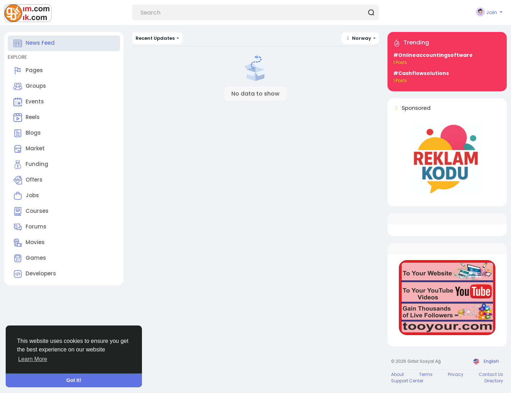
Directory (493, 381)
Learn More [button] (32, 359)
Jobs (26, 196)
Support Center (407, 381)
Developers (34, 274)
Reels (26, 117)
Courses (31, 211)
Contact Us (491, 374)
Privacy (455, 374)
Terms (426, 374)
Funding (30, 164)
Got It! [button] (73, 380)
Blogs (27, 133)
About (397, 374)
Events (28, 102)
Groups (29, 86)
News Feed (34, 43)
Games (29, 258)
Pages (28, 70)
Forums (29, 227)
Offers (28, 180)
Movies (29, 242)
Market (29, 149)
